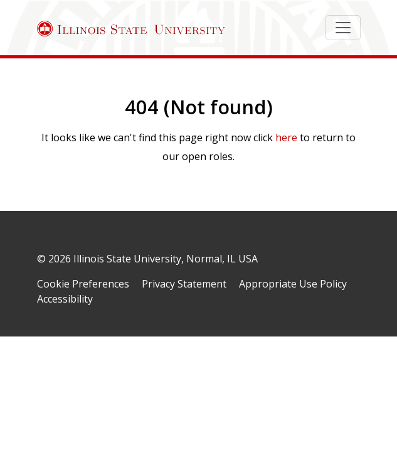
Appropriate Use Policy (293, 284)
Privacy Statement (184, 284)
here (286, 137)
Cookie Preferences (83, 284)
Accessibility (65, 299)
